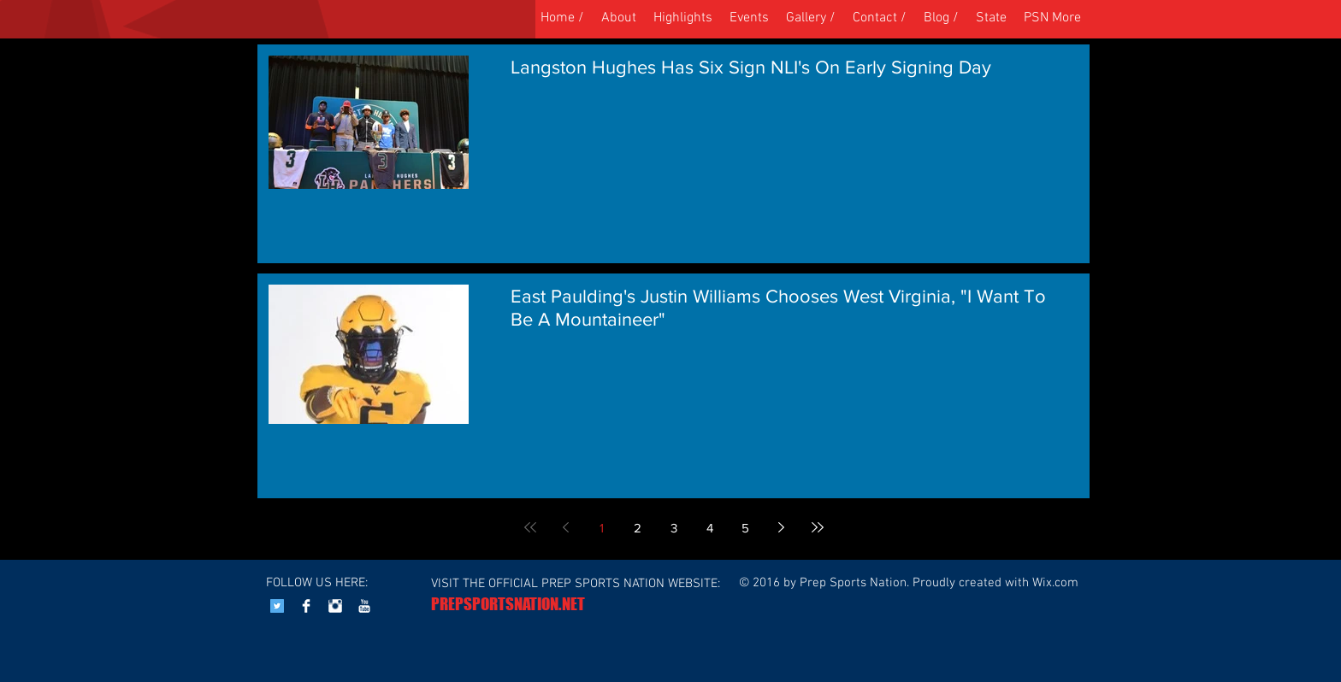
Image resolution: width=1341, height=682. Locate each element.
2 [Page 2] (637, 527)
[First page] (530, 527)
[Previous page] (566, 527)
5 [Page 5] (745, 527)
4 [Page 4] (709, 527)
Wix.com (1055, 583)
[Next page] (781, 527)
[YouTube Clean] (364, 606)
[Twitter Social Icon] (277, 606)
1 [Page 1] (602, 527)
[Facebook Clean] (306, 606)
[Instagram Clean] (335, 606)
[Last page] (817, 527)
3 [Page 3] (673, 527)
